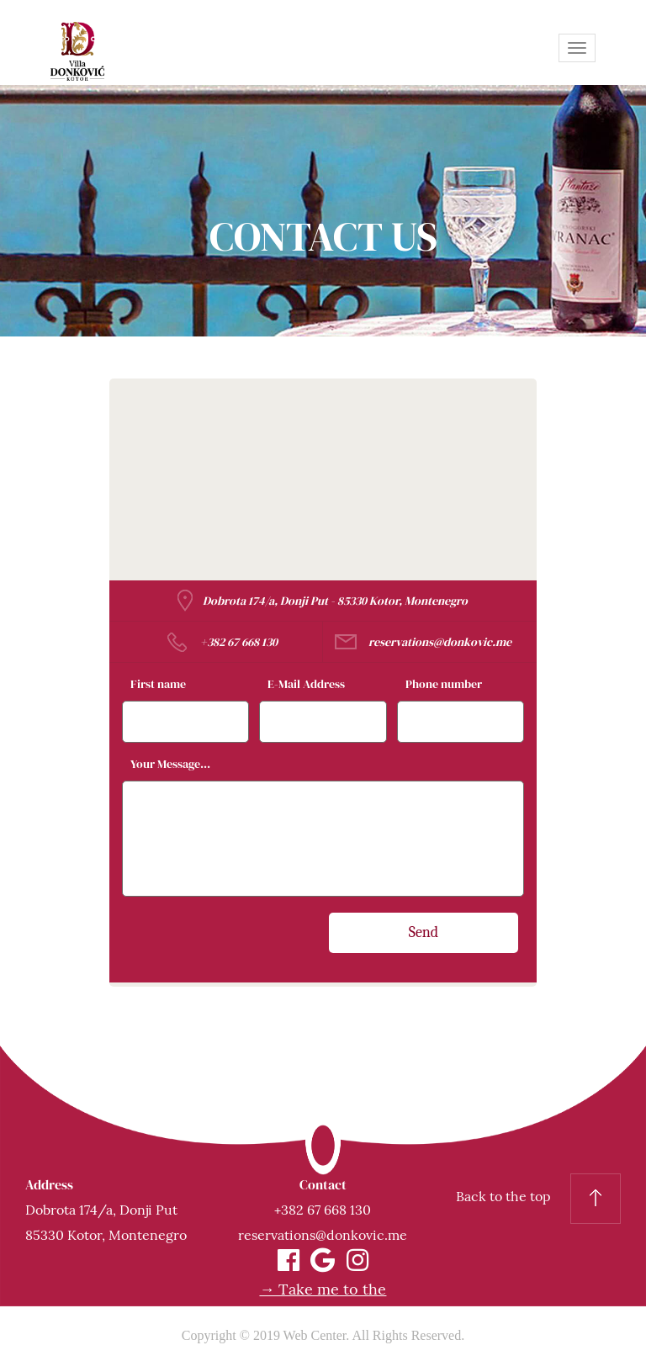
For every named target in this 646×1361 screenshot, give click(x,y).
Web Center (315, 1335)
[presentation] (256, 945)
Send (424, 932)
